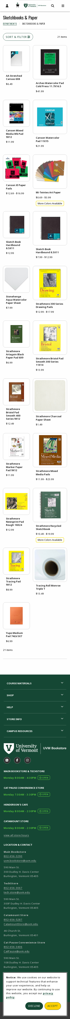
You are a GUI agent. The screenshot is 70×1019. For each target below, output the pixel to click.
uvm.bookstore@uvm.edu (20, 860)
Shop (10, 695)
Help (10, 707)
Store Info (14, 719)
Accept (52, 1006)
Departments (10, 23)
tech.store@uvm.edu (17, 892)
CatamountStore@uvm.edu (21, 924)
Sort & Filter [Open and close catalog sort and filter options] (18, 37)
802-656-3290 (13, 856)
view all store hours (16, 835)
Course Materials (19, 683)
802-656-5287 (13, 919)
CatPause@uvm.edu (16, 951)
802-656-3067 (13, 888)
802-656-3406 (13, 946)
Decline (34, 1006)
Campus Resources (19, 731)
